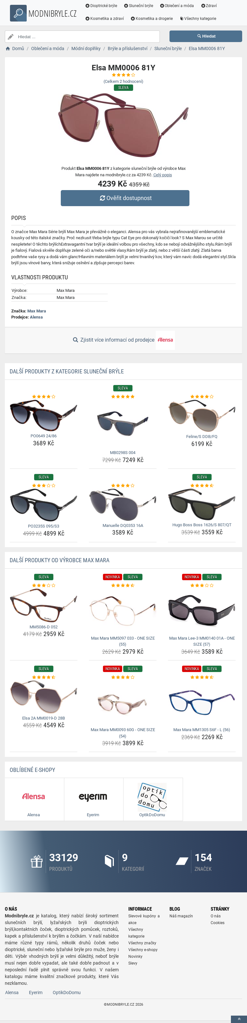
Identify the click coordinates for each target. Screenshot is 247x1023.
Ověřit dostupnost (125, 198)
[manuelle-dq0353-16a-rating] (122, 486)
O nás (216, 918)
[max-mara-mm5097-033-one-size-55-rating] (122, 585)
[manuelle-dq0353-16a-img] (122, 505)
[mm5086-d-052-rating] (43, 585)
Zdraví (208, 6)
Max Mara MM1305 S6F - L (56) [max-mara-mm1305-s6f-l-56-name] (201, 729)
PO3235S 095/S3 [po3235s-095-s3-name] (43, 526)
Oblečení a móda (177, 6)
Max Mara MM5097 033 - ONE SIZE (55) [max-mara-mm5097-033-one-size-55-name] (123, 641)
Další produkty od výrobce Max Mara (59, 560)
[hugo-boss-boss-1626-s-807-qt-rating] (201, 486)
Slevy (132, 965)
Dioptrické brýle (101, 6)
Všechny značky (142, 945)
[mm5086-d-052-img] (43, 605)
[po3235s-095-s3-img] (43, 505)
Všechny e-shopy (143, 952)
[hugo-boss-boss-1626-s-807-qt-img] (201, 504)
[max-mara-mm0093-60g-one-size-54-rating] (122, 677)
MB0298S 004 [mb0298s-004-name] (122, 452)
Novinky (135, 959)
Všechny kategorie (197, 18)
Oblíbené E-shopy (32, 769)
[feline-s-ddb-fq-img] (201, 416)
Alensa (36, 317)
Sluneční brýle (138, 6)
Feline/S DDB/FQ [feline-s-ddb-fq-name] (201, 436)
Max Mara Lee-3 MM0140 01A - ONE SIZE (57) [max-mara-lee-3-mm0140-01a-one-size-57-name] (202, 641)
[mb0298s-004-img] (122, 424)
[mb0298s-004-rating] (122, 397)
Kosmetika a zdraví (104, 18)
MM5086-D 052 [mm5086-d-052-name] (44, 627)
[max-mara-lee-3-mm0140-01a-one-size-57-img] (201, 611)
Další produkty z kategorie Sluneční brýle (67, 371)
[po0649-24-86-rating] (43, 397)
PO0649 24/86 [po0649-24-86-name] (44, 435)
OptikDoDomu (67, 994)
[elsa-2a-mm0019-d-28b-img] (43, 696)
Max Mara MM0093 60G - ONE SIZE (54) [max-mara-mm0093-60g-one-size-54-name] (123, 733)
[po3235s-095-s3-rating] (43, 486)
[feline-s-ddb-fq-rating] (201, 397)
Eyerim (35, 994)
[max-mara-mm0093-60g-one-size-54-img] (122, 702)
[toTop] (239, 1019)
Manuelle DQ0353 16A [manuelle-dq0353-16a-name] (123, 525)
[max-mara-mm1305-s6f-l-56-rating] (201, 677)
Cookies (217, 925)
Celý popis (162, 174)
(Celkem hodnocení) (123, 81)
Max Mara (36, 311)
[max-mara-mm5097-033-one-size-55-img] (122, 611)
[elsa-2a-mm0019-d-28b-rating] (43, 677)
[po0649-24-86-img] (43, 415)
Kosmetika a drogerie (151, 18)
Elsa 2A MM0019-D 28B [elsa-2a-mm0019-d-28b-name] (43, 718)
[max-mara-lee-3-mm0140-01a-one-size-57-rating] (201, 585)
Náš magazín (181, 918)
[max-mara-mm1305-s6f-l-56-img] (201, 702)
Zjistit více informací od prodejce (123, 340)
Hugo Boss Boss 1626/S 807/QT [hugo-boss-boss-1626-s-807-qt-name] (202, 524)
